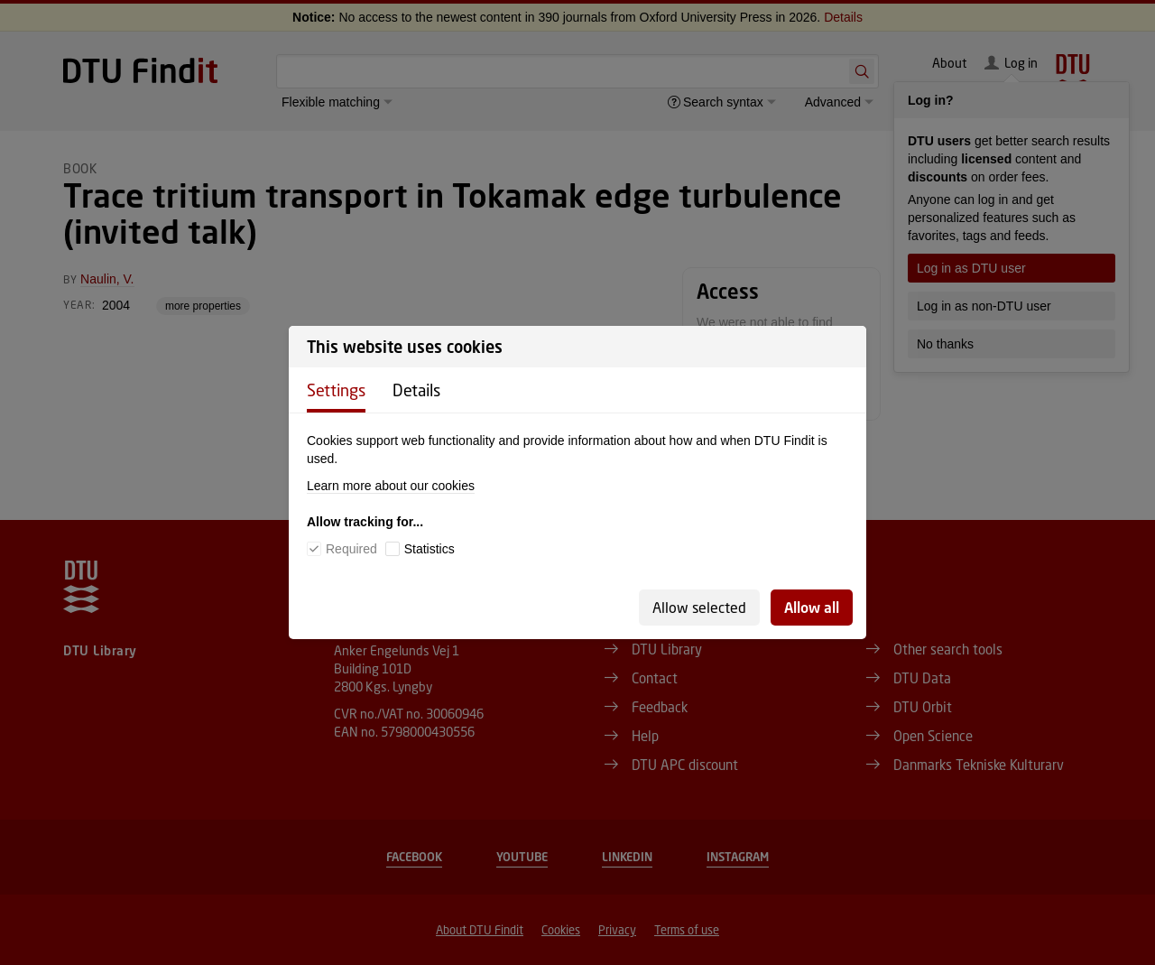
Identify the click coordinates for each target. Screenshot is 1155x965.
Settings (336, 390)
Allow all (811, 607)
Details (416, 390)
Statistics (429, 549)
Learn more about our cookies (391, 485)
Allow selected (699, 607)
